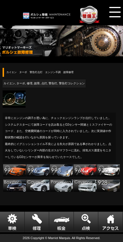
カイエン (9, 83)
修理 (29, 83)
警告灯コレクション (72, 83)
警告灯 (53, 83)
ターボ (20, 83)
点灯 (44, 83)
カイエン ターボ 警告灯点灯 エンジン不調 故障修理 (40, 72)
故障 (37, 83)
